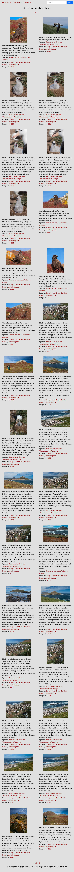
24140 (11, 520)
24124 (48, 458)
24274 (11, 289)
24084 (11, 400)
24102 (48, 404)
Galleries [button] (26, 2)
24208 (11, 631)
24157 (48, 520)
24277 (11, 344)
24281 (48, 849)
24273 (48, 232)
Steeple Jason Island (16, 62)
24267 (48, 696)
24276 (48, 298)
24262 (11, 186)
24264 (11, 243)
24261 (48, 124)
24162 (11, 67)
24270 (11, 802)
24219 (48, 51)
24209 (48, 634)
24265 (11, 687)
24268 (11, 749)
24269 (48, 749)
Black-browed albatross (54, 42)
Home (4, 2)
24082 (48, 351)
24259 (11, 124)
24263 (48, 186)
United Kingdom (13, 64)
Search (19, 2)
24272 (11, 857)
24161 (48, 580)
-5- (40, 13)
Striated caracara (15, 57)
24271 (48, 802)
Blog (14, 2)
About (9, 2)
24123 (11, 466)
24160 (11, 573)
